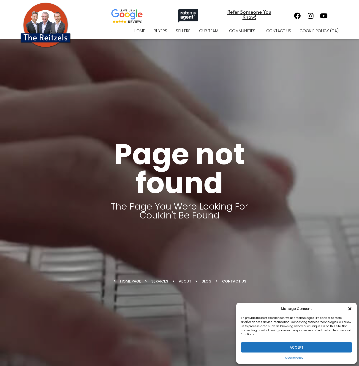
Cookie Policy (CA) (319, 31)
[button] (350, 309)
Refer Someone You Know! (249, 14)
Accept (296, 347)
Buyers (160, 31)
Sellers (183, 31)
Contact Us (278, 31)
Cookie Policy (294, 358)
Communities (243, 31)
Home (139, 31)
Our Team (209, 31)
